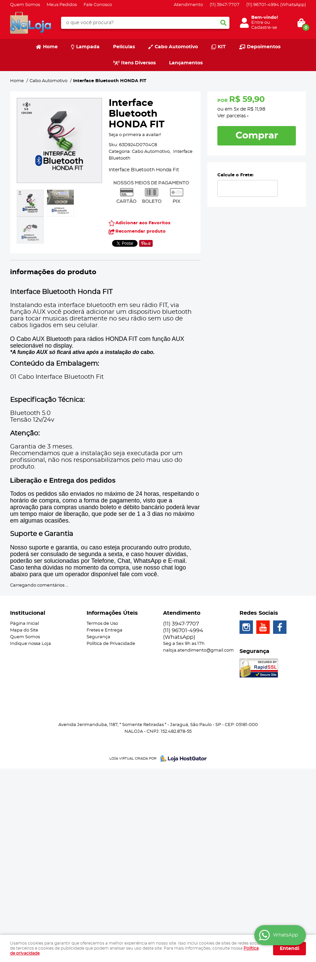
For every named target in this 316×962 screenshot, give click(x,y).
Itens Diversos (138, 63)
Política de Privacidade (111, 644)
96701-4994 (276, 5)
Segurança (98, 637)
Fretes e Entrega (104, 630)
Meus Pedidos (62, 5)
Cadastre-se (264, 27)
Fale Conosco (98, 5)
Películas (124, 47)
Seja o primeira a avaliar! (135, 135)
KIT (222, 47)
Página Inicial (24, 623)
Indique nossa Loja (30, 644)
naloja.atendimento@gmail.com (198, 650)
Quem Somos (25, 5)
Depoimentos (263, 47)
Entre (257, 22)
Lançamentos (186, 63)
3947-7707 (225, 5)
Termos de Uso (102, 623)
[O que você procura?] (223, 23)
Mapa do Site (24, 630)
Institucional (27, 613)
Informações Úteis (112, 613)
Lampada (88, 47)
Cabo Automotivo (176, 47)
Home (50, 47)
